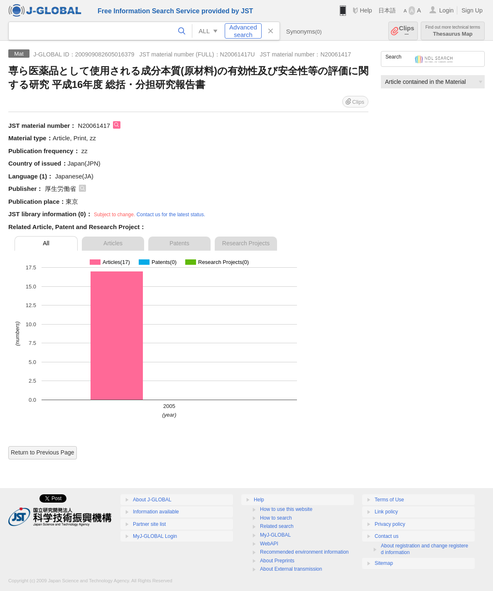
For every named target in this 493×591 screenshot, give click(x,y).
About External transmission (291, 569)
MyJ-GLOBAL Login (155, 536)
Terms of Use (389, 500)
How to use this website (286, 509)
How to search (276, 518)
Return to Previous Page (42, 452)
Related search (277, 526)
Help (366, 10)
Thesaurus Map (452, 31)
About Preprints (277, 561)
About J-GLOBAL (152, 500)
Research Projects (246, 243)
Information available (156, 512)
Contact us (386, 536)
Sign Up (472, 10)
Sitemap (384, 563)
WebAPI (269, 544)
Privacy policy (390, 524)
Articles (113, 243)
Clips (407, 30)
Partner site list (149, 524)
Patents (179, 243)
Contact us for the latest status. (171, 214)
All (46, 243)
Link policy (386, 512)
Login (446, 10)
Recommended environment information (304, 552)
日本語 (387, 10)
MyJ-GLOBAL (275, 535)
